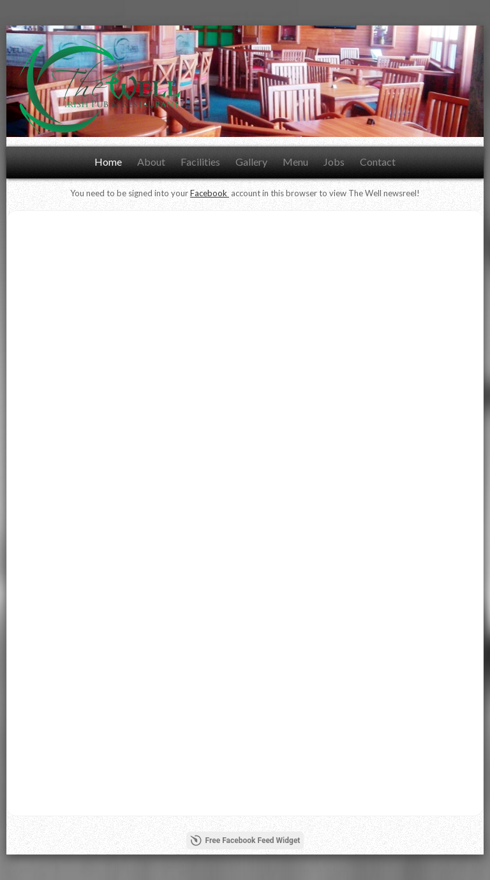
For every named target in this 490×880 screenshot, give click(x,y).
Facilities (200, 161)
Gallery (251, 161)
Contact (378, 161)
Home (108, 161)
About (151, 161)
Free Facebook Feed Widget (245, 840)
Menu (295, 161)
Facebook (209, 193)
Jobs (334, 161)
